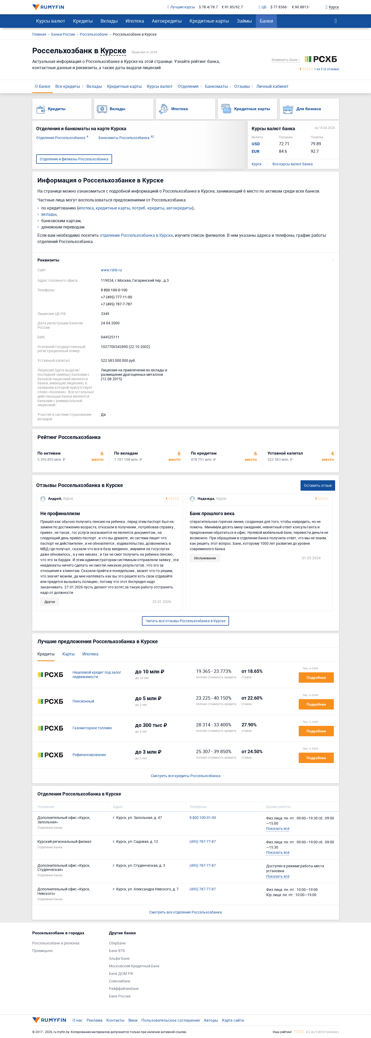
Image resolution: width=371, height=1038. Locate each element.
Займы (244, 21)
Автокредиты (167, 21)
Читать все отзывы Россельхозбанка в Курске (185, 620)
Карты (68, 654)
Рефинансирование (89, 755)
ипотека (86, 208)
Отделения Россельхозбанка (62, 138)
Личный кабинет (272, 86)
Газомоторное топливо (92, 728)
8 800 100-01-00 (203, 818)
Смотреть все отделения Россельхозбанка (185, 912)
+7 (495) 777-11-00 (116, 297)
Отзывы (242, 86)
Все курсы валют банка (292, 164)
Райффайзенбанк (124, 989)
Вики (133, 1020)
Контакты (115, 1020)
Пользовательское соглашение (170, 1020)
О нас (78, 1020)
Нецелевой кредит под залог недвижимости (97, 674)
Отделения (188, 86)
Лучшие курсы (181, 7)
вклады (48, 214)
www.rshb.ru (111, 270)
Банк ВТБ (117, 951)
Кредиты (83, 21)
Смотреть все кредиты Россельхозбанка (185, 776)
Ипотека (135, 21)
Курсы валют (50, 21)
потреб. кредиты (148, 208)
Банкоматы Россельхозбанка (126, 138)
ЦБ (262, 7)
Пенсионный (83, 701)
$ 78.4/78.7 (208, 7)
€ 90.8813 (300, 7)
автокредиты (179, 208)
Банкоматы (216, 86)
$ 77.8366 (278, 7)
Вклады (109, 21)
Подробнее (316, 677)
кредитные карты (113, 208)
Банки (266, 21)
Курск (257, 164)
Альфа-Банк (119, 958)
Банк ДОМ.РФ (121, 973)
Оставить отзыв (318, 485)
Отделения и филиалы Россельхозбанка (74, 158)
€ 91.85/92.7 (232, 7)
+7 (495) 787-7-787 (116, 304)
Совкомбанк (120, 981)
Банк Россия (120, 996)
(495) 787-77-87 (203, 841)
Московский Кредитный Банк (134, 966)
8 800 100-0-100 (114, 290)
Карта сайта (233, 1020)
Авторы (211, 1020)
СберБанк (117, 943)
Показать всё (277, 828)
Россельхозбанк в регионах (56, 943)
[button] (185, 260)
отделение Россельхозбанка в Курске (136, 235)
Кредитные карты (209, 21)
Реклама (94, 1020)
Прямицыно (42, 951)
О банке (42, 86)
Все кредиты (67, 86)
